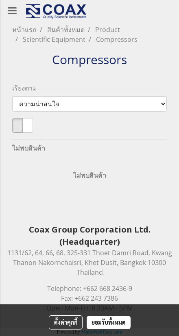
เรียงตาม (27, 88)
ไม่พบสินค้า (28, 148)
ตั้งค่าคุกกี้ (65, 322)
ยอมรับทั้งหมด (109, 322)
